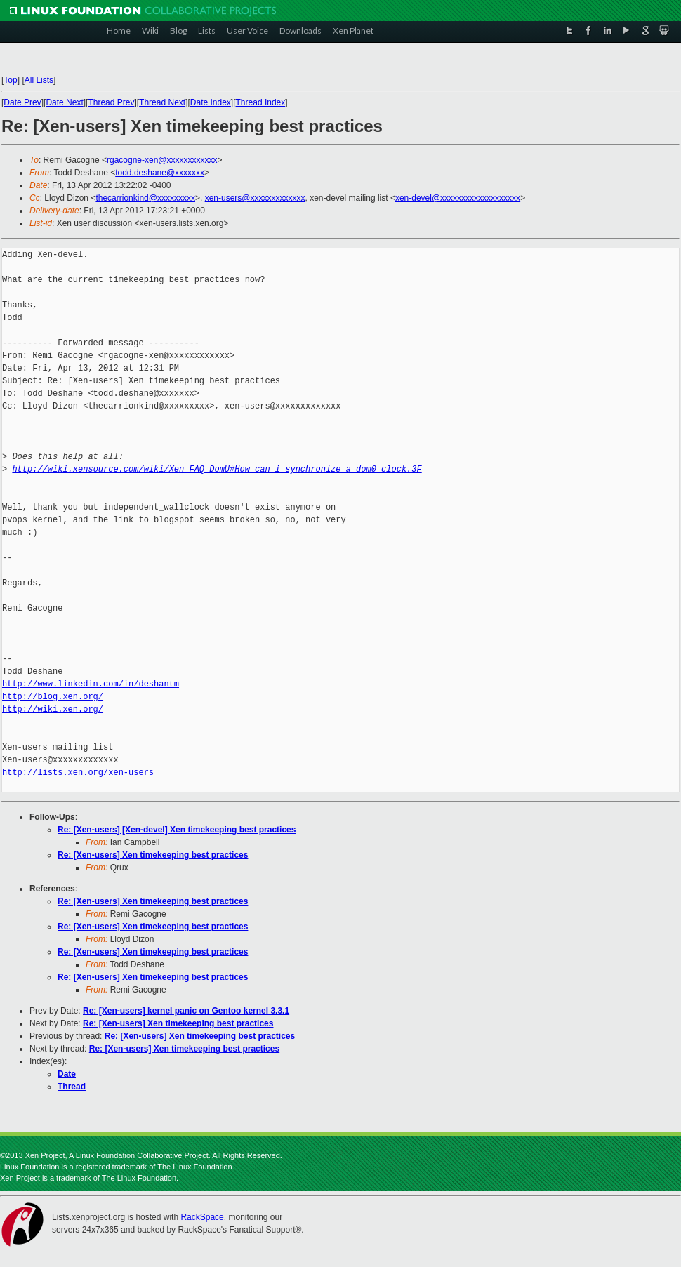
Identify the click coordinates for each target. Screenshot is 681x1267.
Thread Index (261, 102)
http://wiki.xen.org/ (52, 709)
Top (10, 80)
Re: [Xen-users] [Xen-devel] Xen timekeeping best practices (177, 830)
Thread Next (162, 102)
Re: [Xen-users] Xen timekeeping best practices (153, 855)
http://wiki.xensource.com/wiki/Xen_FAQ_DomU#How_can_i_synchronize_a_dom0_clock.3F (216, 469)
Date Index (210, 102)
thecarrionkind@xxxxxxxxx (145, 198)
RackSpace (201, 1217)
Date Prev (22, 102)
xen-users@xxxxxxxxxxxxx (255, 198)
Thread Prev (111, 102)
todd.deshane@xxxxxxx (159, 173)
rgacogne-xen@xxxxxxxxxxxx (162, 160)
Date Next (64, 102)
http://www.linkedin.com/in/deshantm (90, 684)
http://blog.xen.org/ (52, 697)
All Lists (39, 80)
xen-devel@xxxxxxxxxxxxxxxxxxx (457, 198)
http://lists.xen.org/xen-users (78, 772)
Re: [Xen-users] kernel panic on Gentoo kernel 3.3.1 (186, 1011)
